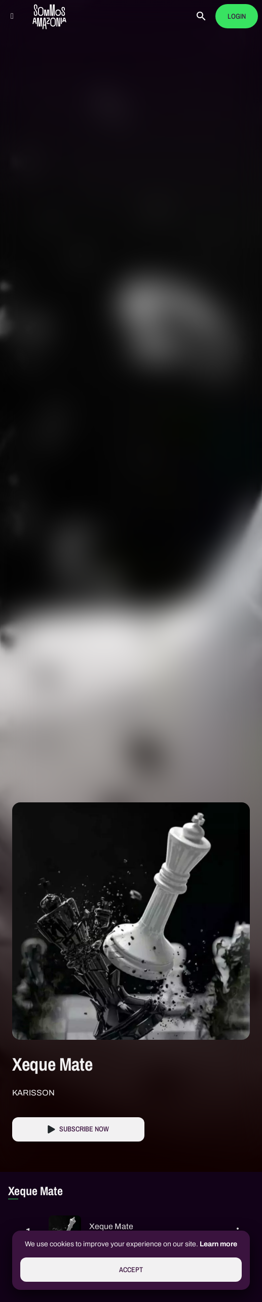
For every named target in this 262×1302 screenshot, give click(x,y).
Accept (131, 1270)
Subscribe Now (84, 1129)
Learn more (218, 1244)
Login (237, 16)
